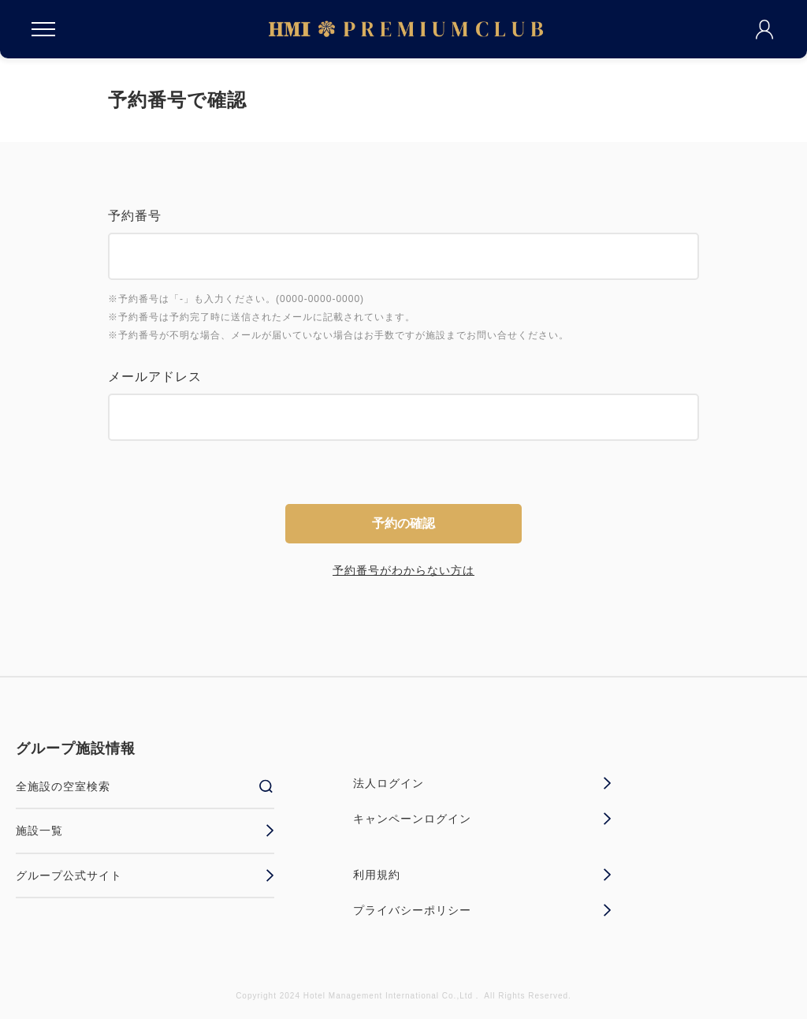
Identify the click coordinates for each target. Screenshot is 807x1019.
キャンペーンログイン (482, 819)
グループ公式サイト (145, 875)
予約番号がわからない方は (403, 570)
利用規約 (482, 875)
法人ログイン (482, 783)
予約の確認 (403, 523)
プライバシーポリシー (482, 910)
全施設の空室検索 (145, 786)
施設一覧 (145, 830)
